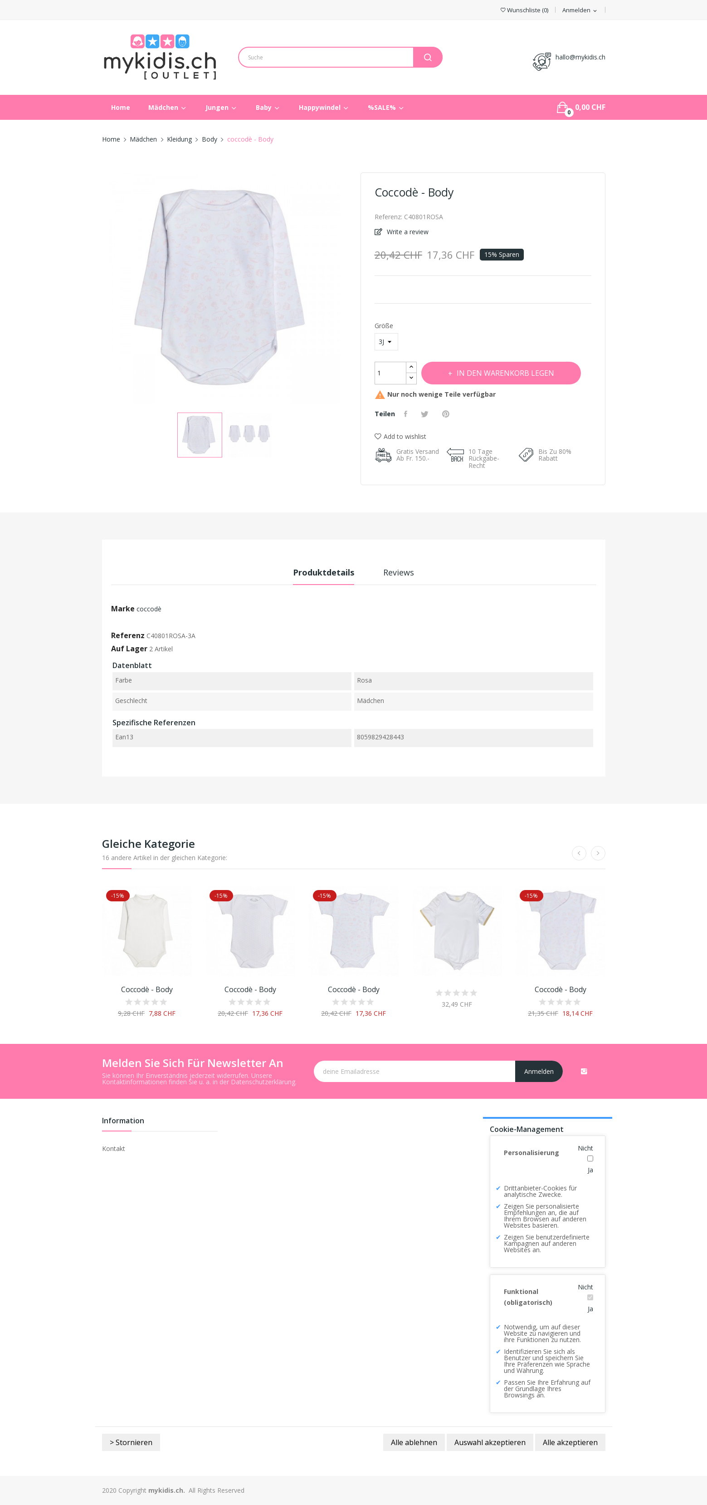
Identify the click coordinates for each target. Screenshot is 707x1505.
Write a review (407, 231)
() (524, 10)
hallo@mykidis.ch (580, 57)
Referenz (128, 635)
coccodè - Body (147, 989)
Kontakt (113, 1148)
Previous (102, 289)
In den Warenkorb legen (505, 373)
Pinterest (447, 414)
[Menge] (390, 373)
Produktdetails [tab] (323, 572)
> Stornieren (131, 1442)
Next (346, 289)
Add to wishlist (400, 436)
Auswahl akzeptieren (490, 1442)
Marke (123, 609)
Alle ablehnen (414, 1442)
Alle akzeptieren (570, 1442)
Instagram (584, 1071)
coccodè (149, 609)
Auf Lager (129, 649)
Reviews (398, 572)
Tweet (425, 414)
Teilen (407, 414)
